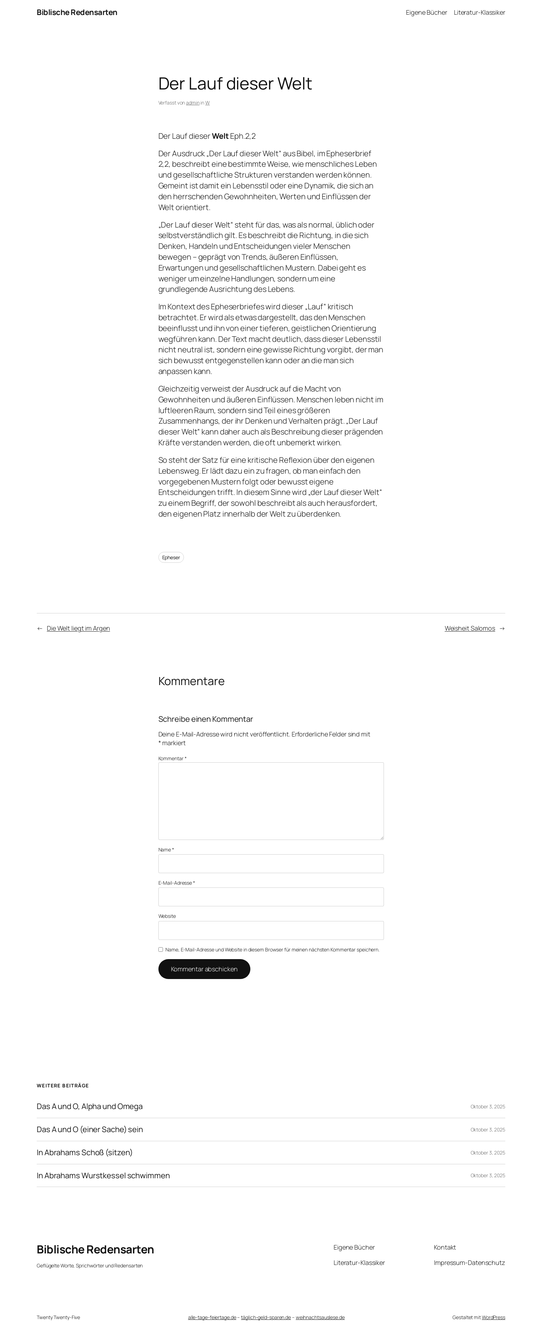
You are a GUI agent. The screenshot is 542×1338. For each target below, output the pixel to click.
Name (166, 849)
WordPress (493, 1317)
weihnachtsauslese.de (320, 1317)
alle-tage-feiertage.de (212, 1317)
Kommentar (172, 758)
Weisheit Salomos (470, 628)
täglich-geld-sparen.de (266, 1317)
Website (167, 916)
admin (193, 102)
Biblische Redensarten (77, 12)
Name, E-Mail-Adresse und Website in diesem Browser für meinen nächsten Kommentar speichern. (272, 949)
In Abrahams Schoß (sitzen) (85, 1152)
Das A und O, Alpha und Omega (90, 1106)
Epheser (171, 557)
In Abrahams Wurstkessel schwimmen (103, 1175)
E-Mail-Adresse (176, 882)
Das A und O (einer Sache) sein (90, 1129)
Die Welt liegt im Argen (78, 628)
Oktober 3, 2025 (488, 1106)
